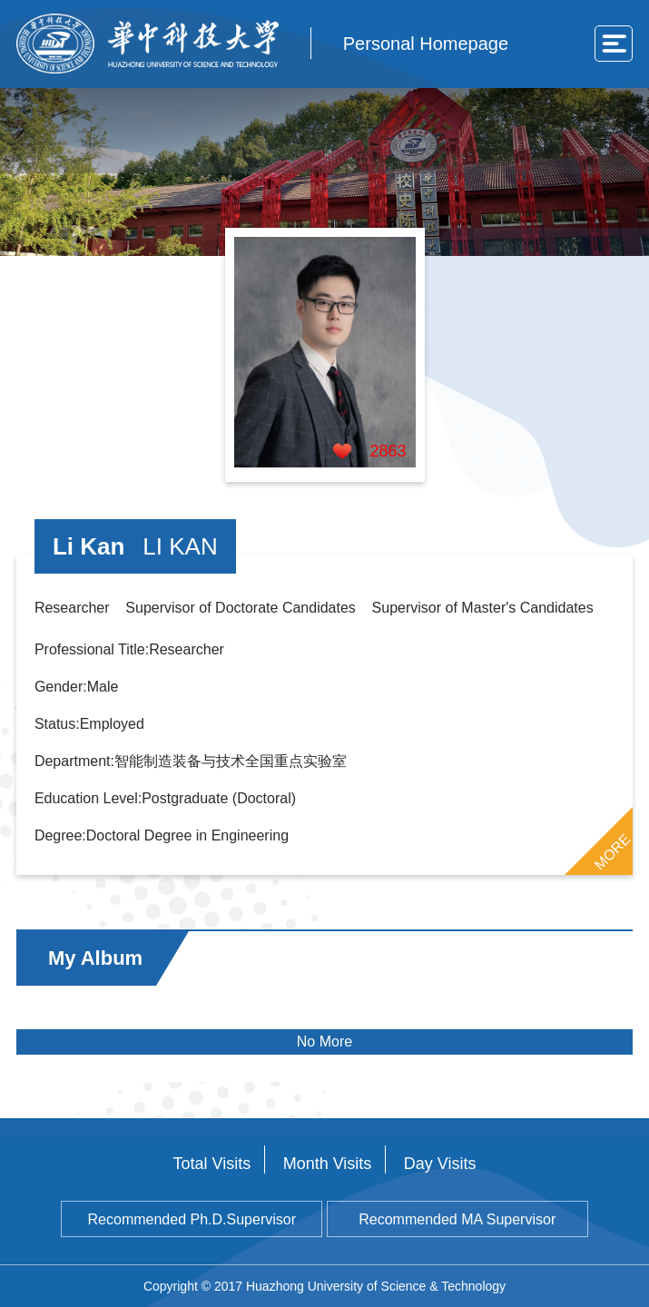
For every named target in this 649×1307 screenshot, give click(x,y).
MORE (613, 852)
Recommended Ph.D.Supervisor (192, 1219)
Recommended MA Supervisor (457, 1219)
